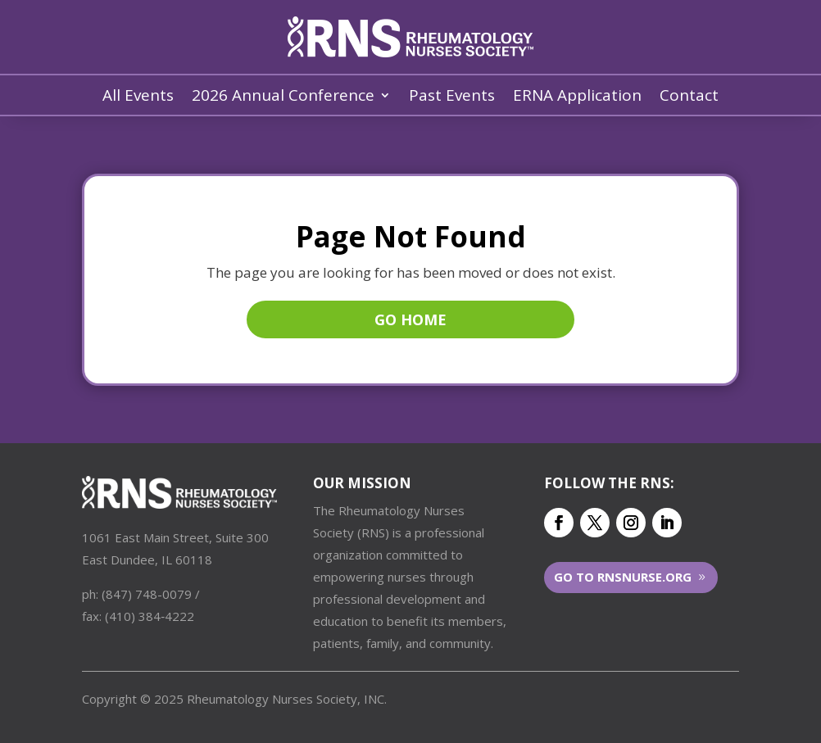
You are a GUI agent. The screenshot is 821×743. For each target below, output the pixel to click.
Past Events (452, 97)
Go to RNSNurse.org (623, 577)
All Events (138, 97)
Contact (689, 97)
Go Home (410, 319)
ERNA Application (577, 97)
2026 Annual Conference (283, 97)
